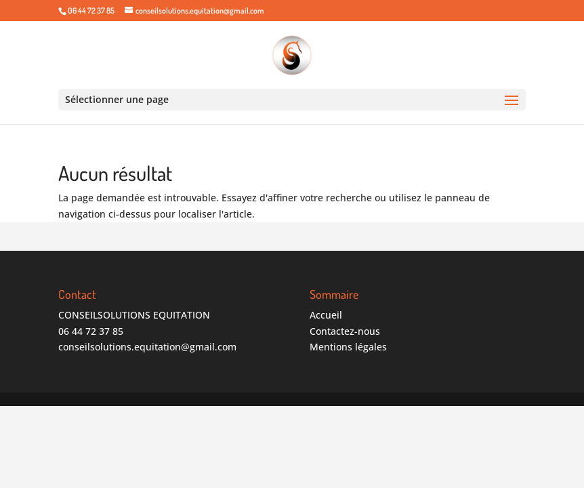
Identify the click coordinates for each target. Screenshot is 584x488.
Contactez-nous (345, 331)
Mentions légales (348, 346)
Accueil (326, 314)
